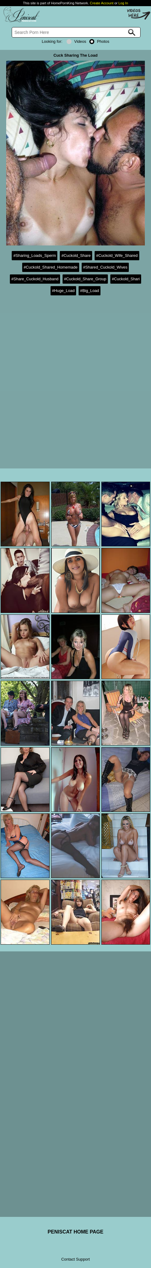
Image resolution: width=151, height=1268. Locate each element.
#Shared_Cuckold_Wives (105, 267)
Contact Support (75, 1259)
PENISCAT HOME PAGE (76, 1231)
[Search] (76, 32)
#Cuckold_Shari (126, 279)
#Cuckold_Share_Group (85, 279)
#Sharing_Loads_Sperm (34, 255)
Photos (99, 41)
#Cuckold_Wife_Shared (116, 255)
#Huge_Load (63, 290)
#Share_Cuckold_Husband (35, 279)
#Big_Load (89, 290)
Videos (76, 41)
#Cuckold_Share (76, 255)
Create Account (102, 3)
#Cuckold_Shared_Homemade (51, 267)
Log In (123, 3)
